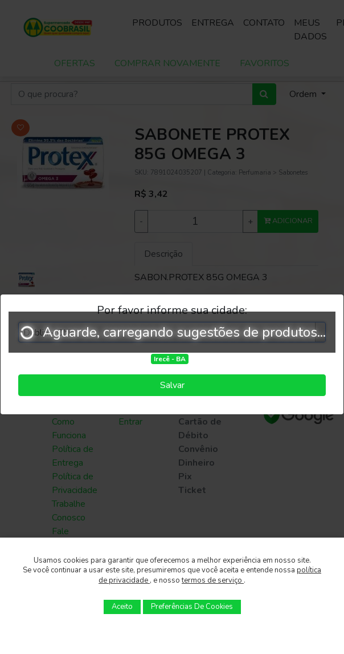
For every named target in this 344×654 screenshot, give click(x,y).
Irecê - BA (170, 359)
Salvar (172, 385)
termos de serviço (213, 580)
